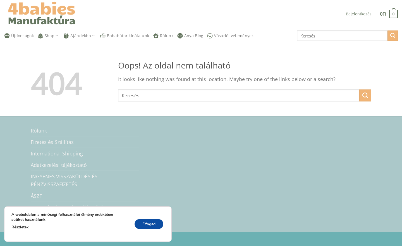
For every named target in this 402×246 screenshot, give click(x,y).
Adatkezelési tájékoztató (59, 165)
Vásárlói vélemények (230, 36)
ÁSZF (36, 196)
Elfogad (148, 224)
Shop (48, 36)
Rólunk (163, 36)
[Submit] (392, 35)
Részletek (20, 227)
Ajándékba (79, 36)
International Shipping (57, 153)
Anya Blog (190, 36)
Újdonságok (19, 36)
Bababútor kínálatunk (124, 36)
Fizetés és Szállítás (52, 142)
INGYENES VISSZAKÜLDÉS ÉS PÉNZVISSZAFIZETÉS (64, 180)
